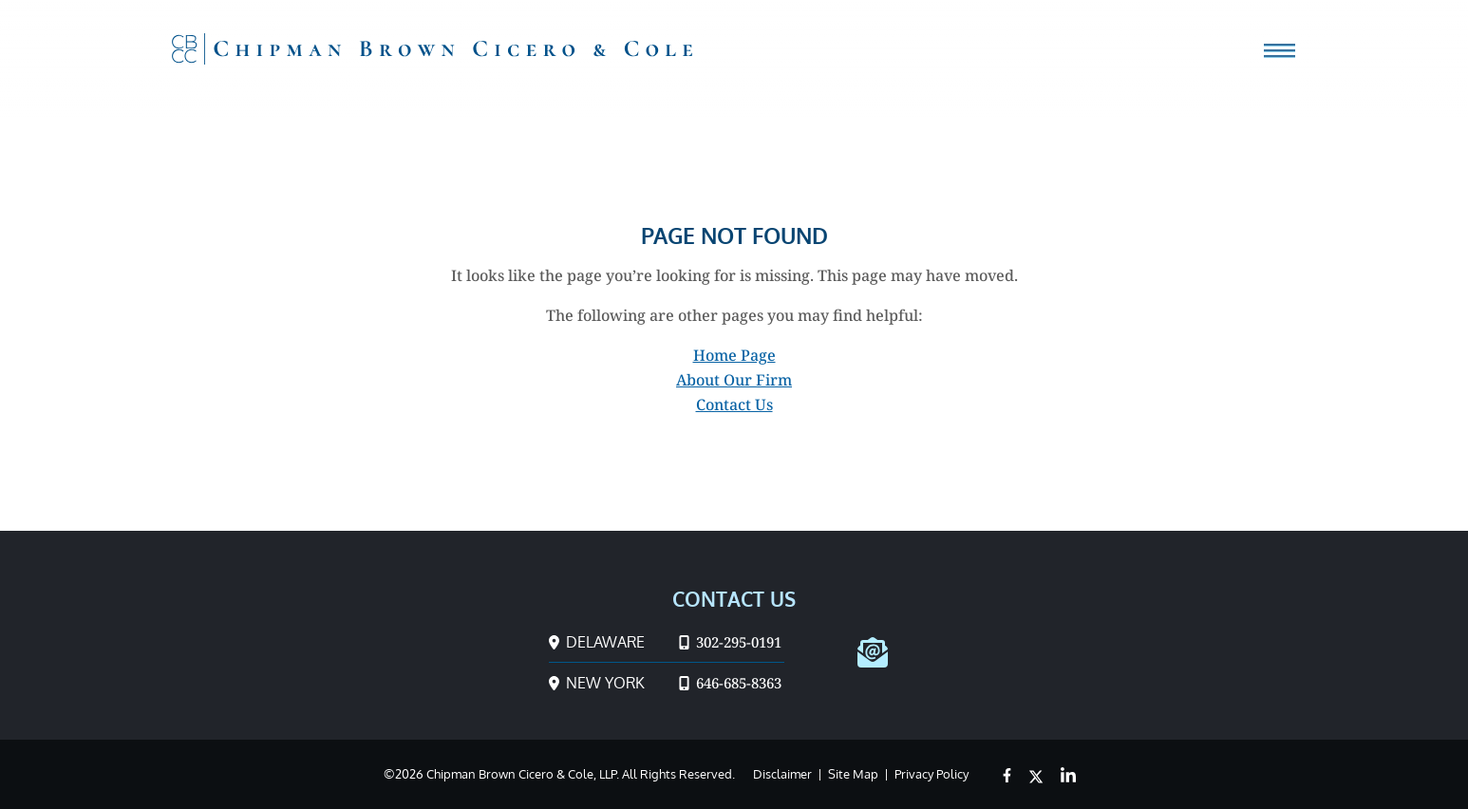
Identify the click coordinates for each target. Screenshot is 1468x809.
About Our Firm (734, 379)
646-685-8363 (730, 682)
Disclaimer (782, 773)
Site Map (853, 773)
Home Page (734, 355)
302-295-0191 (730, 641)
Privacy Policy (931, 773)
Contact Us (734, 404)
